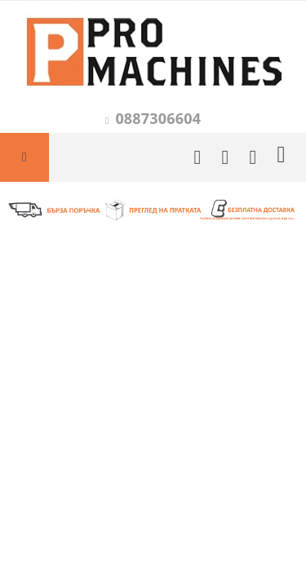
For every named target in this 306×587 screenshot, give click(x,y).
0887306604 (158, 118)
